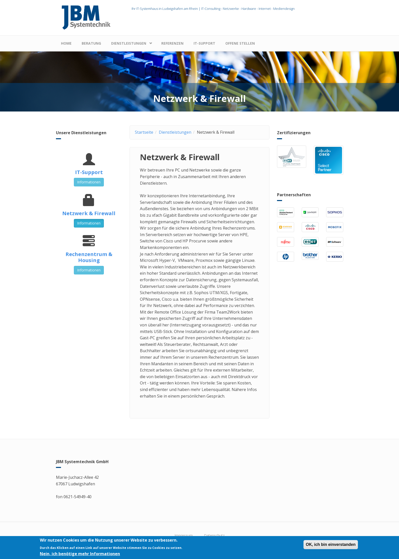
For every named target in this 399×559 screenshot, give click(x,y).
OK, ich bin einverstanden (330, 546)
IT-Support (204, 43)
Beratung (91, 43)
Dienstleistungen (128, 43)
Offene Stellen (240, 43)
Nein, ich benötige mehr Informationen (80, 555)
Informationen (89, 182)
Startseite (144, 132)
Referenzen (172, 43)
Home (66, 43)
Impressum (183, 535)
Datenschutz (214, 535)
